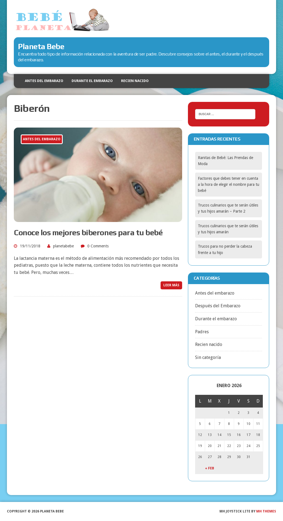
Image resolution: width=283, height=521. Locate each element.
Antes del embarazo (44, 81)
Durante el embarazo (92, 81)
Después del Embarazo (217, 305)
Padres (202, 331)
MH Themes (266, 511)
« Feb (209, 468)
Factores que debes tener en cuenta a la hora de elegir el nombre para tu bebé (228, 184)
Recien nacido (135, 81)
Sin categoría (208, 357)
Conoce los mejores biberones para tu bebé (88, 232)
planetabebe (63, 246)
